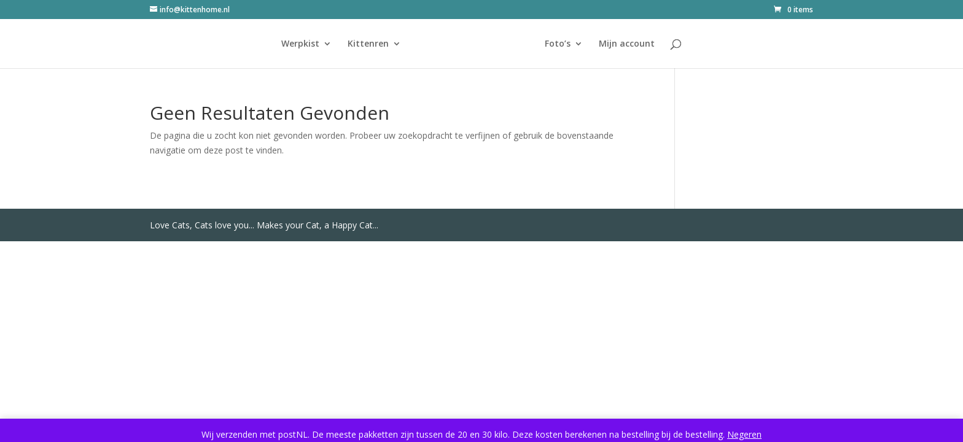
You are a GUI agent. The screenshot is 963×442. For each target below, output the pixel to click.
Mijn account (627, 44)
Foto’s (558, 44)
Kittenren (368, 44)
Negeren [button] (744, 434)
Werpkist (300, 44)
